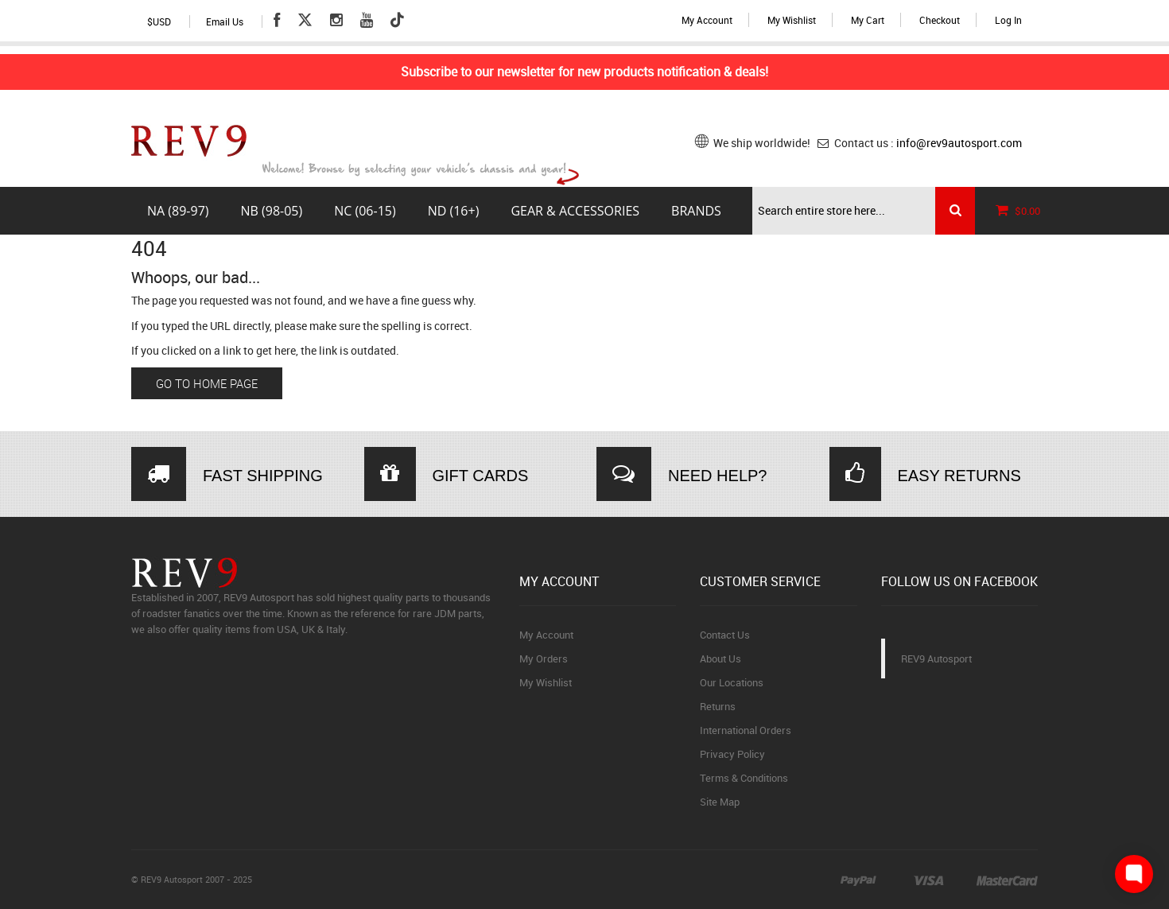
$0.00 (1014, 211)
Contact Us (725, 634)
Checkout (939, 20)
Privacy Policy (732, 754)
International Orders (745, 730)
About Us (720, 658)
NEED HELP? (717, 475)
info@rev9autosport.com (959, 142)
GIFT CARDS (481, 475)
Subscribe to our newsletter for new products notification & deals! (584, 71)
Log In (1008, 20)
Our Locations (731, 682)
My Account (707, 20)
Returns (718, 706)
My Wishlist (791, 20)
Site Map (720, 801)
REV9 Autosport (936, 658)
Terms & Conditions (744, 778)
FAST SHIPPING (263, 475)
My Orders (543, 658)
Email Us (224, 21)
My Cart (867, 20)
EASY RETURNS (959, 475)
